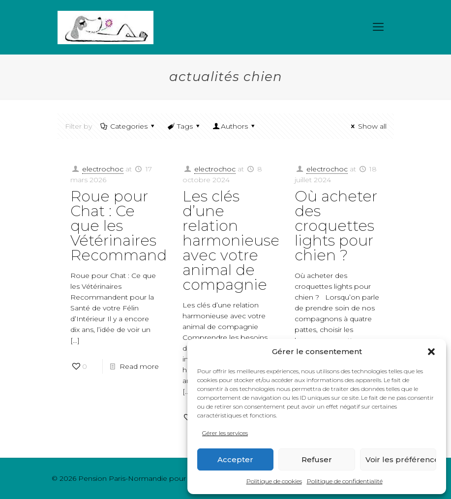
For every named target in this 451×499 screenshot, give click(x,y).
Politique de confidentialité (345, 481)
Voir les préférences (400, 459)
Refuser (316, 459)
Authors (234, 126)
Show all (367, 126)
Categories (128, 126)
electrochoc (102, 169)
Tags (184, 126)
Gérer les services (225, 433)
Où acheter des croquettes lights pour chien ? (336, 225)
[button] (431, 352)
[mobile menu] (378, 27)
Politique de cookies (274, 481)
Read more (139, 366)
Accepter (235, 459)
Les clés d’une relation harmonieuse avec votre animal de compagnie (231, 240)
